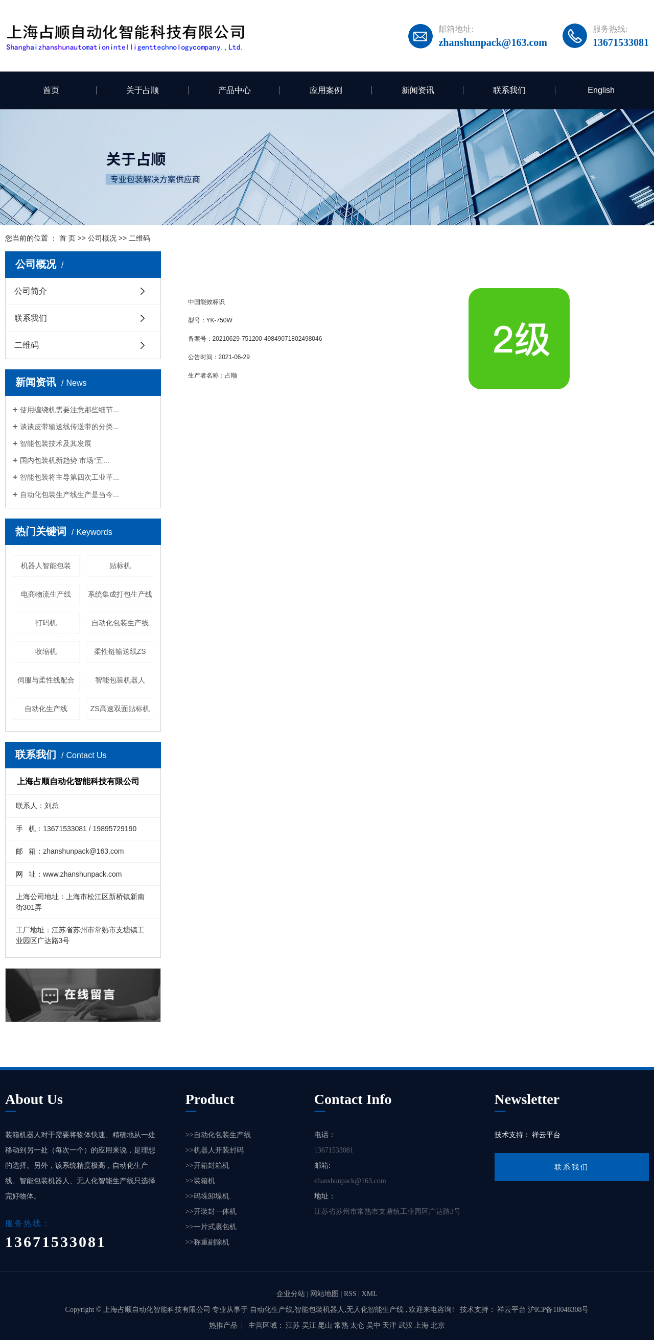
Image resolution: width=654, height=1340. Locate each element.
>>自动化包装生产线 (218, 1135)
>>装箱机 (200, 1181)
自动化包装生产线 (120, 623)
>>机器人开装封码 (214, 1150)
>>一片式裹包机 (211, 1227)
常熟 (342, 1325)
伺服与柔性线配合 (46, 680)
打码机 (46, 623)
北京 (438, 1325)
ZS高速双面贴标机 (120, 708)
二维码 (26, 345)
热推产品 (223, 1325)
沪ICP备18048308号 (558, 1309)
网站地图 (325, 1294)
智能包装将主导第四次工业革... (69, 477)
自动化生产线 (46, 708)
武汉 (407, 1325)
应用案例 (326, 90)
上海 (422, 1325)
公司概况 (102, 238)
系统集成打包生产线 (120, 594)
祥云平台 (546, 1135)
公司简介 (30, 291)
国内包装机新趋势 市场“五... (64, 460)
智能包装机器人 (120, 680)
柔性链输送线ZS (120, 651)
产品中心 (234, 90)
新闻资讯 (418, 90)
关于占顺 (142, 90)
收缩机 (46, 651)
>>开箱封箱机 (207, 1165)
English (601, 90)
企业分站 (290, 1294)
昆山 (326, 1325)
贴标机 (120, 565)
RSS (350, 1294)
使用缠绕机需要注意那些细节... (69, 410)
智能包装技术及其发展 (55, 443)
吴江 (310, 1325)
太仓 (358, 1325)
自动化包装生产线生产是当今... (69, 494)
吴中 (374, 1325)
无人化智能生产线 (375, 1309)
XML (370, 1294)
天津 (390, 1325)
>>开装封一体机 (211, 1211)
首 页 (67, 238)
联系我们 (509, 90)
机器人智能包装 (46, 565)
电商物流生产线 (46, 594)
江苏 (294, 1325)
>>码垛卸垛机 (207, 1196)
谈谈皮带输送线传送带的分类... (69, 426)
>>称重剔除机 (207, 1242)
